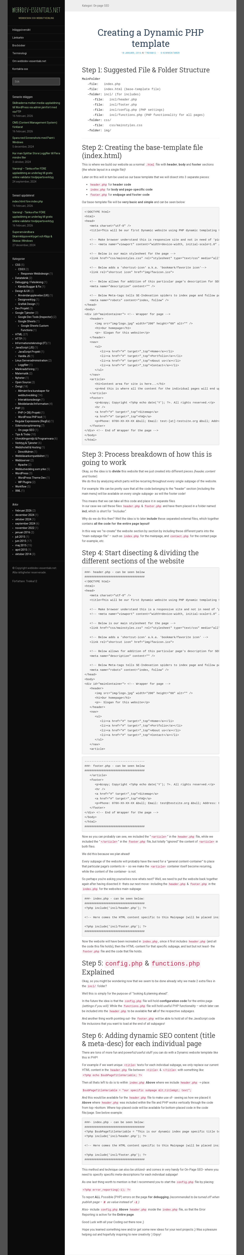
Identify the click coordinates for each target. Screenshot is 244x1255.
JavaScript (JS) (24, 347)
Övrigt (18, 386)
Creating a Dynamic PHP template (151, 37)
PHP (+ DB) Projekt (29, 412)
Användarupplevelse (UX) (33, 295)
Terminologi (19, 53)
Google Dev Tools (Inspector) (35, 316)
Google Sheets (27, 321)
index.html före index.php (27, 201)
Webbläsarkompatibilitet (30, 455)
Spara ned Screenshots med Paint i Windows (33, 140)
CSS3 (21, 269)
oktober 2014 (23, 554)
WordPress (21, 473)
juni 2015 (20, 540)
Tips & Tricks (22, 434)
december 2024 (24, 514)
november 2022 (24, 527)
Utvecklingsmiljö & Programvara (34, 438)
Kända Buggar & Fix (29, 286)
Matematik (21, 373)
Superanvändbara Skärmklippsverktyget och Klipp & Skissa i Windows (32, 236)
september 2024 (25, 523)
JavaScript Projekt (29, 351)
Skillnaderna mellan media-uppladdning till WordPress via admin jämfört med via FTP (36, 107)
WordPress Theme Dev (32, 477)
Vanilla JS (24, 356)
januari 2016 (22, 532)
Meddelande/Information (33, 403)
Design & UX (22, 291)
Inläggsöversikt (21, 29)
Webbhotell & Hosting (28, 447)
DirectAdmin (25, 451)
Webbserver (22, 460)
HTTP (18, 338)
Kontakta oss (20, 68)
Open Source (23, 382)
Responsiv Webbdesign (35, 273)
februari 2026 (23, 510)
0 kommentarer (170, 53)
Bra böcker (18, 45)
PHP (17, 408)
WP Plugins (24, 482)
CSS (17, 264)
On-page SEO (26, 430)
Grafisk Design (26, 303)
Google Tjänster (24, 312)
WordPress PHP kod (30, 417)
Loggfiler (23, 364)
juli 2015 (20, 536)
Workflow (20, 486)
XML (18, 490)
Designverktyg (26, 299)
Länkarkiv (18, 37)
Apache (22, 464)
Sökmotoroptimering (27, 425)
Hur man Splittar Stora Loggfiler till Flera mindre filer (36, 155)
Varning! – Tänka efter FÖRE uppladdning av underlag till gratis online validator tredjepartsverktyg (33, 173)
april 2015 (21, 549)
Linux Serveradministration (31, 360)
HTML (18, 334)
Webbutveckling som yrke (30, 469)
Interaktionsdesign (29, 399)
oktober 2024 (23, 519)
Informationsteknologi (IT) (31, 343)
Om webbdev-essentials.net (29, 61)
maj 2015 (20, 545)
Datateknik (21, 278)
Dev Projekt (22, 308)
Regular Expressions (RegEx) (32, 421)
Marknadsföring (25, 369)
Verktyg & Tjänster (26, 442)
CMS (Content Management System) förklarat (34, 124)
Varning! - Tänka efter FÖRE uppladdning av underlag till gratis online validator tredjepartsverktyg (33, 217)
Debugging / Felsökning (29, 282)
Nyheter (20, 377)
